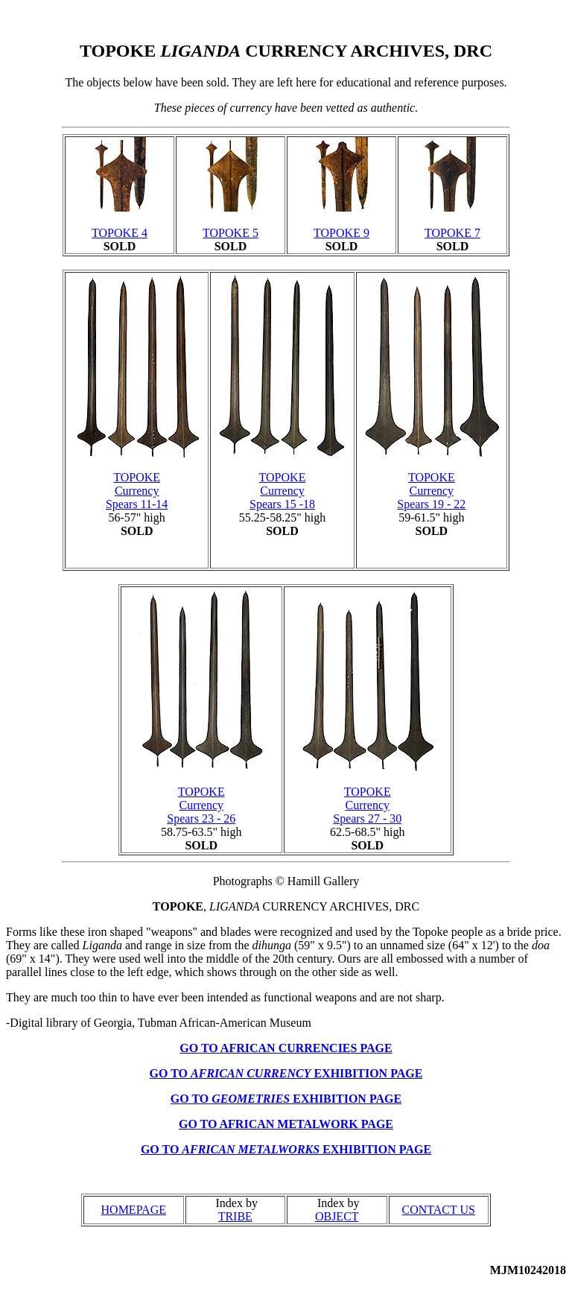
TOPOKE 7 (452, 233)
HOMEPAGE (133, 1209)
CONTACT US (438, 1209)
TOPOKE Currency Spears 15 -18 (282, 490)
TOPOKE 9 (341, 233)
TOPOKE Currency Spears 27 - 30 (367, 805)
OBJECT (337, 1216)
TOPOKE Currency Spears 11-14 (137, 490)
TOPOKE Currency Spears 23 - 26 (201, 805)
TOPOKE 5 (230, 233)
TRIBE (235, 1216)
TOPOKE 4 (119, 233)
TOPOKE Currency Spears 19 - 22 (431, 490)
